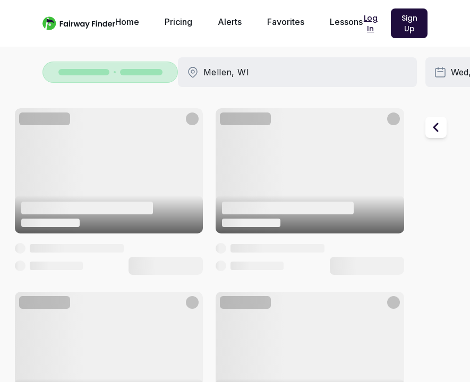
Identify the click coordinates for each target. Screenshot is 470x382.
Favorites (285, 21)
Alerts (230, 21)
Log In (371, 23)
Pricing (178, 21)
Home (127, 21)
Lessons (346, 21)
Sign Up (409, 23)
